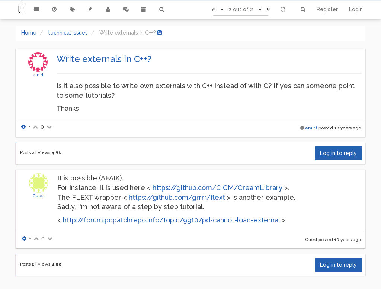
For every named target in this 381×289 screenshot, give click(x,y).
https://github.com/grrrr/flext (177, 197)
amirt (38, 74)
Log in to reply (338, 153)
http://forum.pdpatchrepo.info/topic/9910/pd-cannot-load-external (171, 220)
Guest (38, 195)
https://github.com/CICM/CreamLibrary (217, 188)
